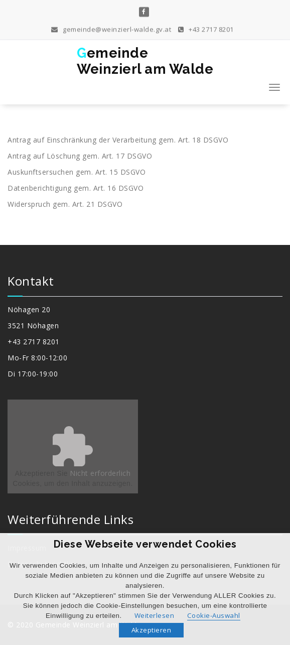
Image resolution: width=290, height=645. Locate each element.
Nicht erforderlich (100, 473)
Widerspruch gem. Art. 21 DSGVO (65, 204)
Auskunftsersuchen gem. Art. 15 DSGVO (77, 172)
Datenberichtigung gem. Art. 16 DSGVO (75, 188)
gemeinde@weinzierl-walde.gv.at (111, 28)
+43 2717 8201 (206, 28)
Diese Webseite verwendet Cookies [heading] (145, 544)
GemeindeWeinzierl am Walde (145, 61)
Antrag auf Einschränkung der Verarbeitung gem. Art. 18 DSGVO (118, 140)
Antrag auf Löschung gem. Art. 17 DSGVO (80, 156)
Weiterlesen (154, 615)
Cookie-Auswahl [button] (213, 615)
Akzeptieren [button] (151, 629)
